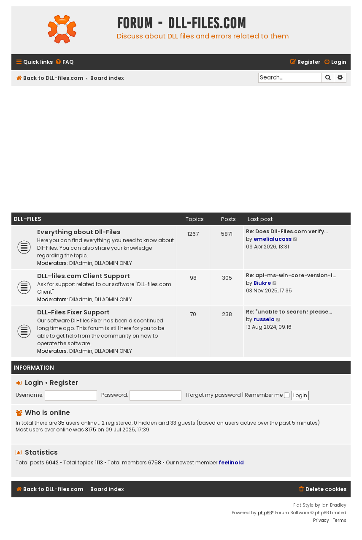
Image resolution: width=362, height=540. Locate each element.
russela (264, 319)
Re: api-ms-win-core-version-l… (291, 275)
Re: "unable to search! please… (289, 311)
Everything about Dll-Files (79, 232)
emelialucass (273, 239)
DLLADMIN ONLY (113, 263)
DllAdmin (80, 263)
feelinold (231, 462)
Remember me (267, 394)
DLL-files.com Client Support (83, 276)
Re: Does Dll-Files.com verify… (287, 231)
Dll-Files (27, 219)
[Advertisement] (181, 149)
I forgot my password (213, 394)
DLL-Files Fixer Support (73, 312)
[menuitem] (64, 62)
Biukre (262, 282)
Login (34, 382)
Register (64, 382)
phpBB (265, 513)
